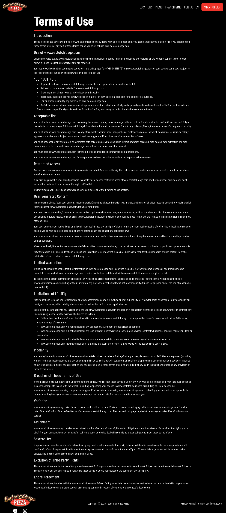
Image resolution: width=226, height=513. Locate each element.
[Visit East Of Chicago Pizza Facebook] (15, 511)
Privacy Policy (188, 503)
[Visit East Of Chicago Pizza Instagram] (25, 511)
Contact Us (216, 503)
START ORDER (212, 7)
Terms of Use (203, 503)
